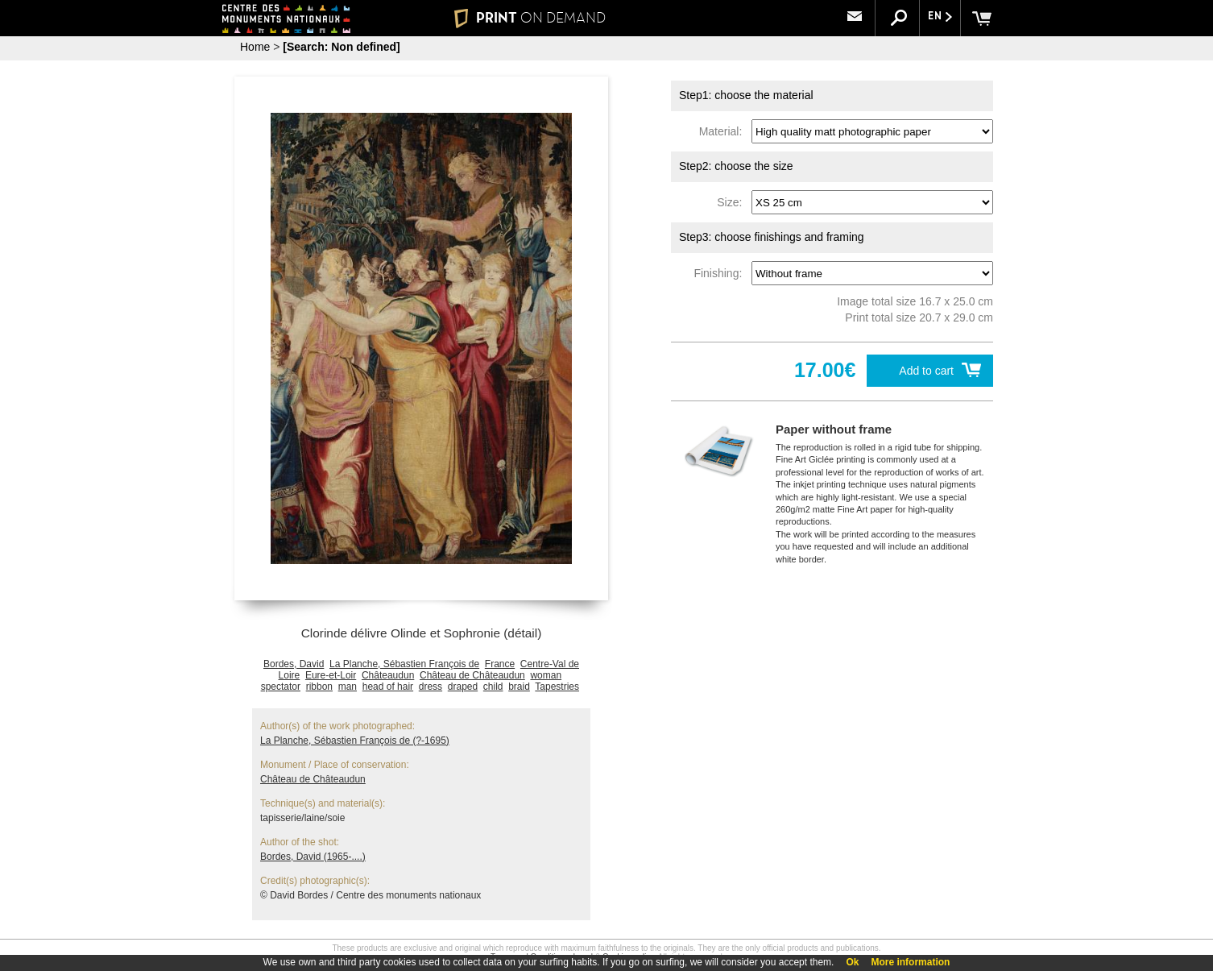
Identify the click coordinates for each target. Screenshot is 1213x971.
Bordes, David (293, 664)
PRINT (530, 18)
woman (545, 675)
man (347, 686)
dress (430, 686)
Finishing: (720, 273)
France (500, 664)
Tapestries (557, 686)
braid (519, 686)
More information (910, 962)
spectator (280, 686)
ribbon (319, 686)
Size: (732, 202)
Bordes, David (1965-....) (313, 856)
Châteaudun (388, 675)
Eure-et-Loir (330, 675)
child (493, 686)
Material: (723, 131)
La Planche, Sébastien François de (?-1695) (354, 740)
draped (463, 686)
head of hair (387, 686)
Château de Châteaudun (472, 675)
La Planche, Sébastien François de (404, 664)
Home (255, 46)
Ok (852, 962)
